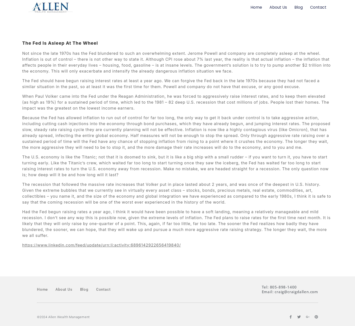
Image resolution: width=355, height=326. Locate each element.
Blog (298, 7)
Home (256, 7)
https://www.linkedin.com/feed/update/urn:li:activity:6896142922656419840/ (101, 245)
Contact (318, 7)
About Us (278, 7)
